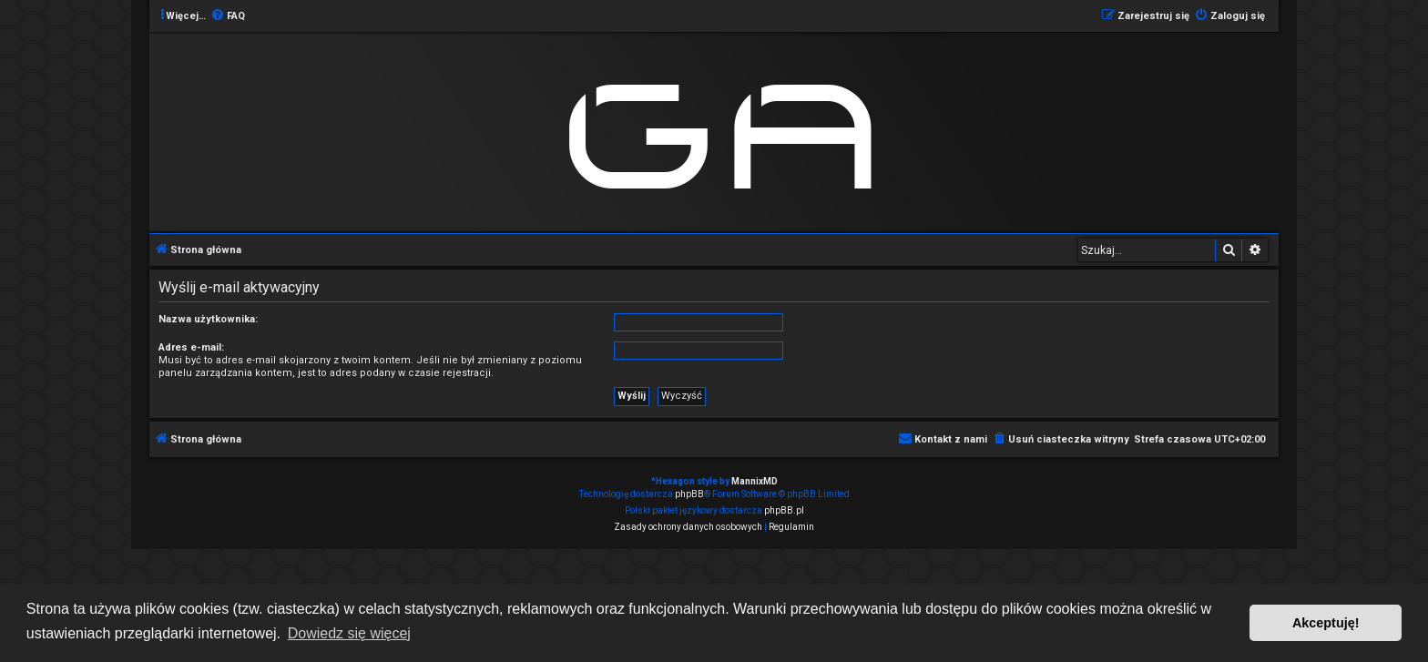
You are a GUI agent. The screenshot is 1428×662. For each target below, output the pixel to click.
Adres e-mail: (191, 347)
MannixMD (754, 481)
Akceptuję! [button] (1326, 623)
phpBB (689, 494)
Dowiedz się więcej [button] (349, 633)
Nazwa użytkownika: (208, 319)
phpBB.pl (784, 510)
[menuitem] (227, 16)
